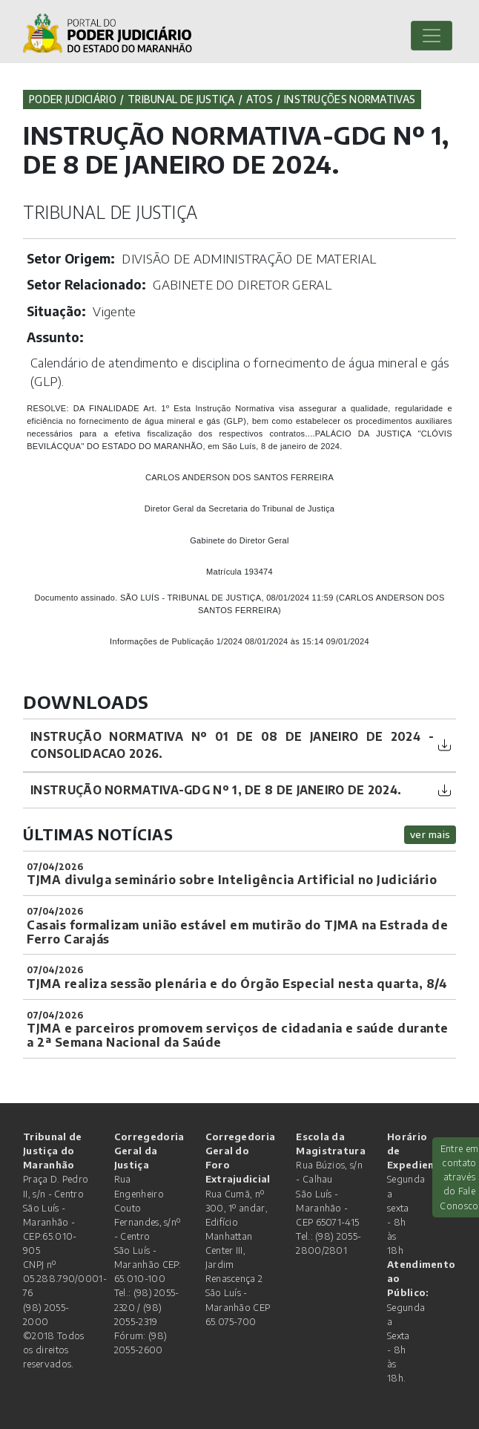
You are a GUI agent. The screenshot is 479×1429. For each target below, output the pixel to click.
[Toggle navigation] (431, 35)
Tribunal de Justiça (181, 99)
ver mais (430, 834)
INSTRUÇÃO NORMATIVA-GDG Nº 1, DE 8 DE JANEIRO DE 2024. (215, 789)
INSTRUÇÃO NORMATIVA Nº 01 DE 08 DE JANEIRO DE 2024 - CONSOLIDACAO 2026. (232, 744)
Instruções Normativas (349, 99)
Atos (259, 99)
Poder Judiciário (72, 99)
